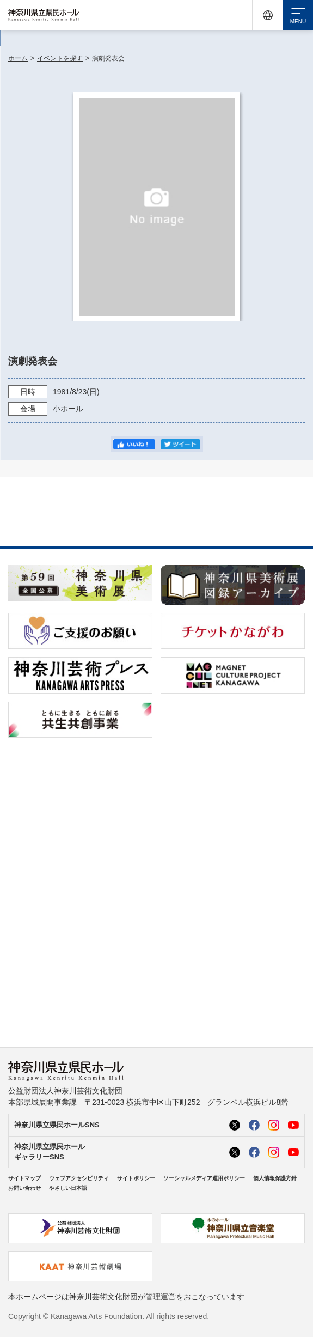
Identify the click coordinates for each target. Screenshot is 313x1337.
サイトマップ (24, 1178)
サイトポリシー (136, 1178)
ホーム (18, 58)
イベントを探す (60, 58)
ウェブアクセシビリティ (79, 1178)
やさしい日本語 (68, 1188)
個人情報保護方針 (275, 1178)
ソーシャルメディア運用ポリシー (204, 1178)
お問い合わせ (24, 1188)
